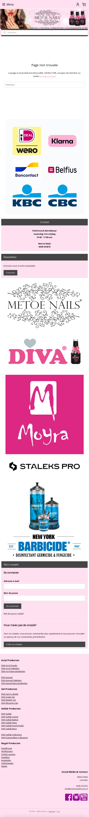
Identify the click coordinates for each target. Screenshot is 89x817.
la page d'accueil (48, 76)
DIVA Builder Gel (8, 700)
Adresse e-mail (11, 581)
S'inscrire (10, 272)
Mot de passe (11, 593)
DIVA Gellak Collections (11, 734)
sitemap (51, 811)
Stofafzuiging (7, 751)
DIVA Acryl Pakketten (10, 668)
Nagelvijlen (6, 760)
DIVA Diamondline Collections (14, 737)
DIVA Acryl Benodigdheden (13, 671)
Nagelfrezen (6, 748)
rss (58, 811)
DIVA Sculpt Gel (8, 697)
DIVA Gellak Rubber (9, 719)
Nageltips (5, 757)
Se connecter (12, 606)
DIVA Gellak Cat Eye (9, 716)
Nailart (4, 766)
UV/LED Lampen (8, 754)
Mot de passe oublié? (14, 613)
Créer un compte (14, 644)
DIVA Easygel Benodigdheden (14, 683)
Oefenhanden (7, 763)
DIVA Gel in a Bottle (9, 694)
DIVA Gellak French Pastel (12, 725)
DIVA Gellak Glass (9, 722)
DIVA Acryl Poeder (9, 665)
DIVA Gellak (6, 714)
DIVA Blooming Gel (9, 703)
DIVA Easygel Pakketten (11, 680)
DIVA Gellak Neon (9, 728)
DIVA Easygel (7, 677)
